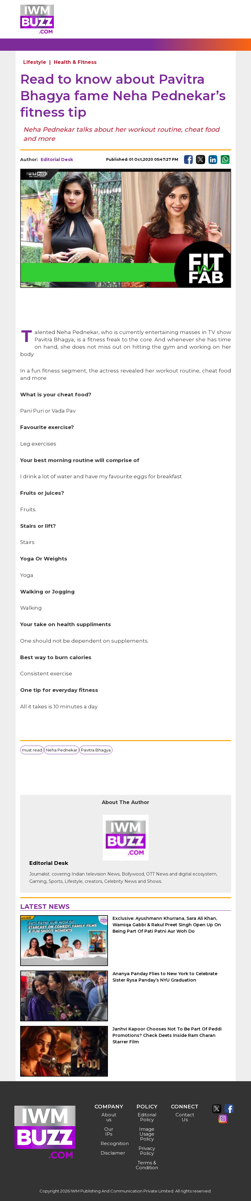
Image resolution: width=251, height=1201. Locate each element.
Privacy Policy (146, 1150)
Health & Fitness (75, 62)
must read (32, 749)
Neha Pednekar (61, 749)
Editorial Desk (57, 159)
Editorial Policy (147, 1117)
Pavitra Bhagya (96, 749)
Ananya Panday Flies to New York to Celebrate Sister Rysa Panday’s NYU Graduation (165, 977)
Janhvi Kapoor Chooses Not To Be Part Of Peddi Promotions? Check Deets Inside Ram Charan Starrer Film (167, 1035)
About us (109, 1117)
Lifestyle (34, 62)
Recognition (110, 1143)
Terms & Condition (147, 1165)
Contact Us (184, 1117)
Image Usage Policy (146, 1134)
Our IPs (108, 1131)
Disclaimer (110, 1153)
